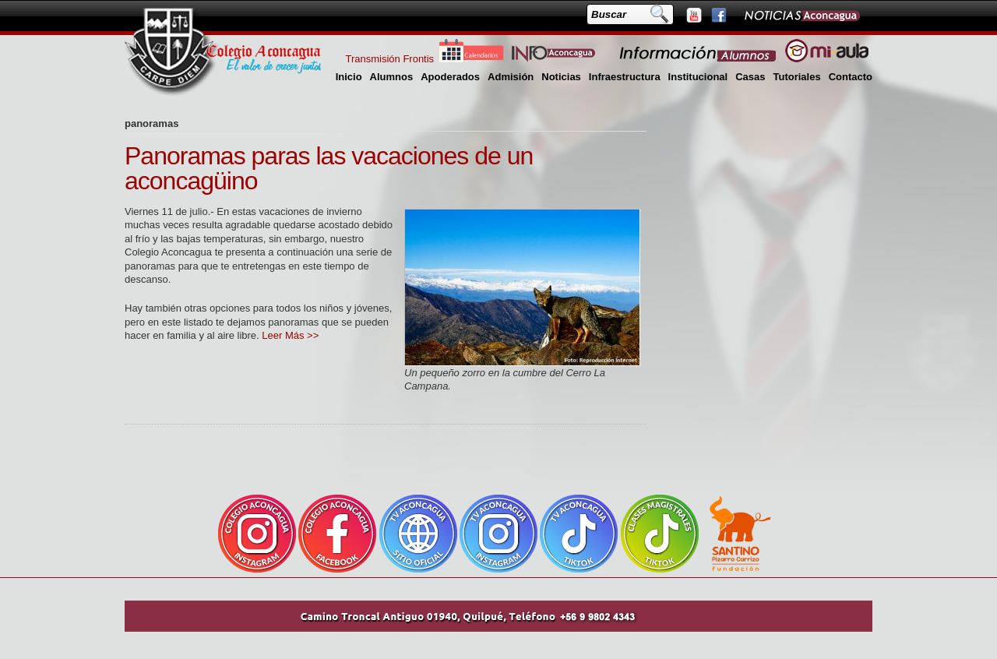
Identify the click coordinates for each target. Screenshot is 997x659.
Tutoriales (796, 77)
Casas (750, 77)
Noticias (561, 77)
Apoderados (450, 77)
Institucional (698, 77)
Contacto (850, 77)
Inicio (349, 77)
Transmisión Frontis (389, 59)
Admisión (511, 77)
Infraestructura (625, 77)
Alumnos (392, 77)
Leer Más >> (290, 335)
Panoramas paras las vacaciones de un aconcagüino (329, 168)
